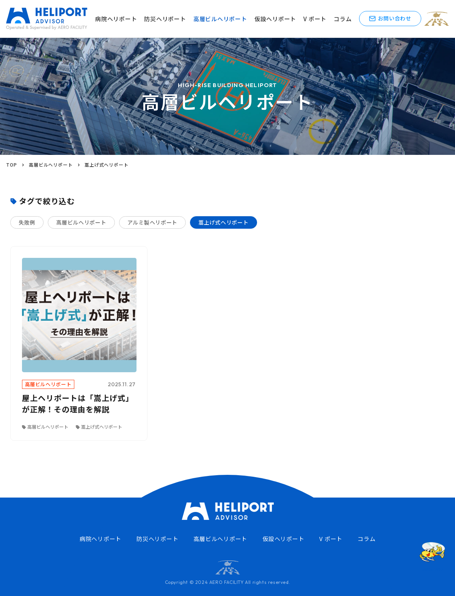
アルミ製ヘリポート (152, 222)
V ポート (314, 19)
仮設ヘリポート (275, 19)
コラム (342, 19)
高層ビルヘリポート (220, 19)
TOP (11, 164)
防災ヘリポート (165, 19)
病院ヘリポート (116, 19)
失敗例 (27, 222)
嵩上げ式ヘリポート (223, 222)
